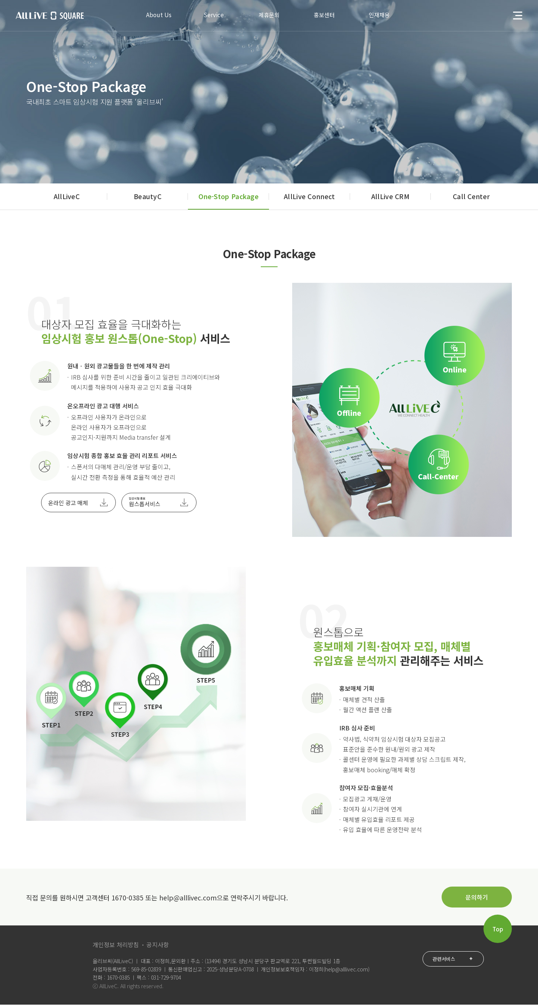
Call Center (471, 199)
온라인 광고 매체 (68, 506)
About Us (153, 15)
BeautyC (147, 199)
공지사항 (157, 947)
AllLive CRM (390, 199)
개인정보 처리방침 (116, 947)
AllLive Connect (309, 199)
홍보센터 (327, 15)
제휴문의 (269, 15)
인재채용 (385, 15)
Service (211, 15)
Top (497, 932)
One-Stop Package (228, 199)
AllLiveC (67, 199)
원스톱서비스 (144, 505)
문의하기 (477, 900)
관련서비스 (450, 963)
